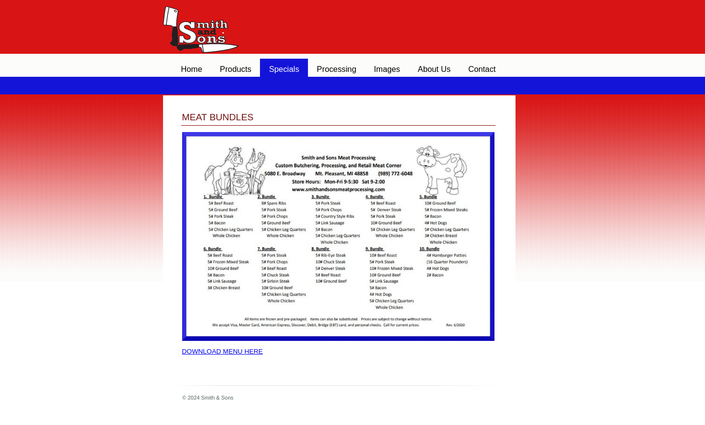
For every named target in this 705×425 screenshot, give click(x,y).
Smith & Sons (199, 24)
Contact (481, 69)
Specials (284, 69)
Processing (336, 69)
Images (387, 69)
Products (235, 69)
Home (192, 69)
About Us (434, 69)
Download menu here (222, 351)
